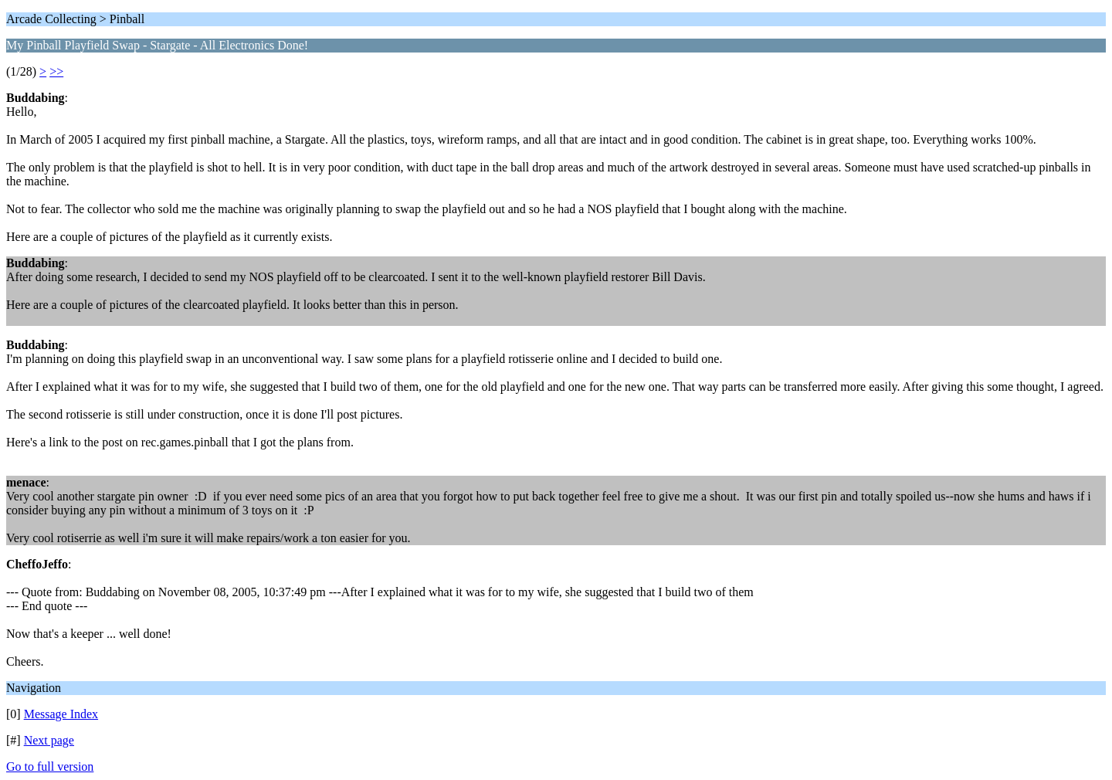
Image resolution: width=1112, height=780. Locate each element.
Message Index (61, 714)
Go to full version (49, 766)
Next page (49, 740)
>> (56, 71)
